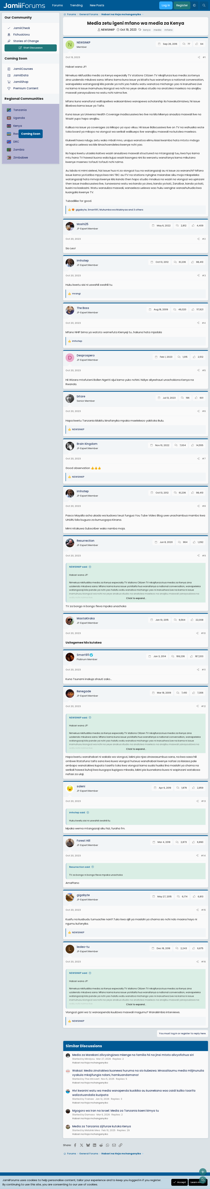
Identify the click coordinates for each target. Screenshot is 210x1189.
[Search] (204, 5)
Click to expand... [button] (136, 598)
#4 (204, 323)
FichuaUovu (18, 34)
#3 (204, 275)
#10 (203, 633)
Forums (57, 5)
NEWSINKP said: (78, 567)
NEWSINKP (108, 30)
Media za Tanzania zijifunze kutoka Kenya (101, 1126)
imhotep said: (77, 812)
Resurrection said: (79, 867)
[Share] (198, 57)
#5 (204, 370)
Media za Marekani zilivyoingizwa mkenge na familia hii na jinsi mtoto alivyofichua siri (133, 1055)
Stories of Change (23, 41)
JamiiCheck (18, 28)
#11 (204, 669)
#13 (203, 801)
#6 (204, 411)
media (157, 30)
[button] (194, 5)
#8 (204, 506)
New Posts (97, 5)
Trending (76, 5)
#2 (204, 239)
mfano (168, 30)
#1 (204, 57)
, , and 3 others (109, 209)
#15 (203, 910)
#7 (204, 458)
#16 (203, 961)
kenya (146, 30)
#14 (203, 855)
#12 (203, 706)
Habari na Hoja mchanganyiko (90, 1062)
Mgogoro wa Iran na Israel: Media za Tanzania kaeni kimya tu (115, 1111)
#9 (204, 555)
